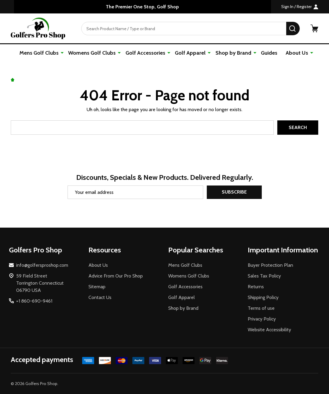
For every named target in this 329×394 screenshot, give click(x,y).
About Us (297, 53)
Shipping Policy (263, 297)
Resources (104, 250)
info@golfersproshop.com (42, 265)
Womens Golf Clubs (92, 53)
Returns (256, 286)
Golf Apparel (190, 53)
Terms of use (261, 308)
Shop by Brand (233, 53)
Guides (269, 53)
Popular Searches (195, 250)
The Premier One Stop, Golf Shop (142, 7)
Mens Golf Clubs (39, 53)
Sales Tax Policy (264, 276)
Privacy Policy (262, 319)
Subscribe (234, 192)
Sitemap (96, 286)
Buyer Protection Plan (270, 265)
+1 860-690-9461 (34, 301)
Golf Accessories (146, 53)
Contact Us (99, 297)
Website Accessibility (269, 329)
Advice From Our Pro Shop (115, 276)
